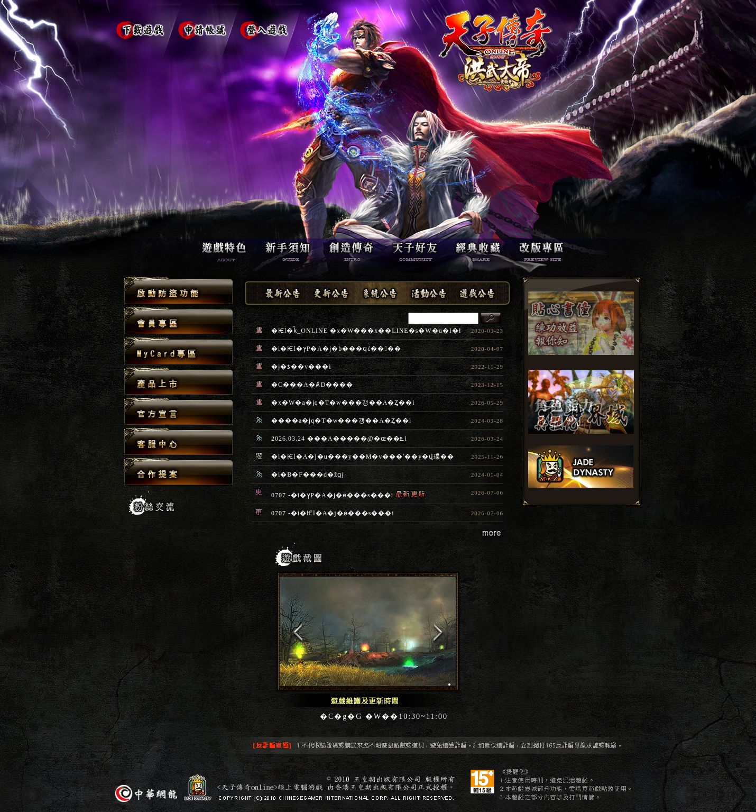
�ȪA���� (178, 442)
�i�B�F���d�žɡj (307, 474)
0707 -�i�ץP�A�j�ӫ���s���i (332, 495)
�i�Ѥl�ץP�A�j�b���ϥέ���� (336, 348)
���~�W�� (178, 382)
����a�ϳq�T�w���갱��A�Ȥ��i (341, 420)
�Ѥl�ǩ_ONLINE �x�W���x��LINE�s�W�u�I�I (366, 330)
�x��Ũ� (178, 412)
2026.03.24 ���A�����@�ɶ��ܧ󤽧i (339, 438)
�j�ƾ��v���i (301, 366)
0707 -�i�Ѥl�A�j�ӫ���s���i (332, 513)
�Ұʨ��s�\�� (178, 291)
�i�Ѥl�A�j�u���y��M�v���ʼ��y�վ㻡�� (362, 456)
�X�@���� (178, 471)
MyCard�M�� (178, 351)
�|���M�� (178, 321)
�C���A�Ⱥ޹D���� (312, 384)
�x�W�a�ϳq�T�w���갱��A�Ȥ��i (343, 402)
